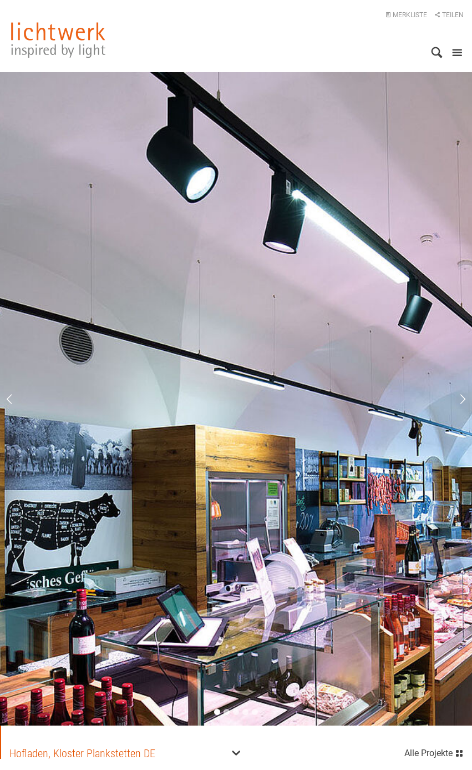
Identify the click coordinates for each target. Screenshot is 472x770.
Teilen (449, 15)
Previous (17, 399)
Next (455, 399)
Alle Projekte (434, 752)
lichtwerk (58, 40)
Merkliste (406, 15)
